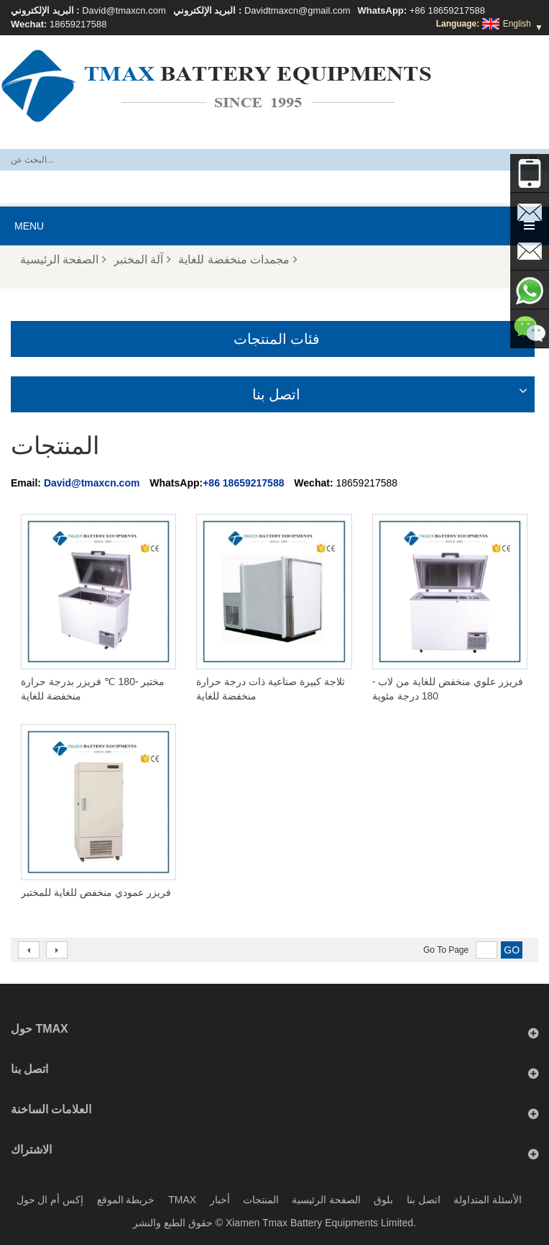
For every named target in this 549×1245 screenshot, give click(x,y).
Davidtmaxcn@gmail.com (297, 10)
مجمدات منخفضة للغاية (237, 259)
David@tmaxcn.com (124, 10)
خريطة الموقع (126, 1199)
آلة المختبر (142, 259)
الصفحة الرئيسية (63, 259)
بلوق (383, 1199)
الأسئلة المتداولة (487, 1199)
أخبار (220, 1199)
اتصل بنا (423, 1199)
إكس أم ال (60, 1199)
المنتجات (261, 1199)
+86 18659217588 (447, 10)
